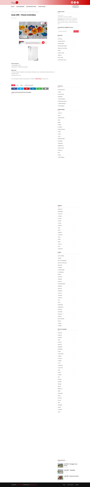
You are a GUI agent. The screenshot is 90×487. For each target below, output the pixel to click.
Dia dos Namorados (62, 45)
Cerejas (59, 360)
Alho (59, 339)
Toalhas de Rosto (62, 103)
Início (64, 484)
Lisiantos (60, 297)
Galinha (60, 225)
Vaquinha (60, 248)
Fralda (59, 92)
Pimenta (60, 398)
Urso (59, 246)
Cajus (59, 351)
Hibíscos (60, 288)
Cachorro (60, 213)
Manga (59, 384)
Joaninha (60, 234)
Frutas (59, 134)
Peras (59, 395)
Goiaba (59, 374)
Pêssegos (60, 405)
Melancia (60, 388)
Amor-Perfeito (61, 255)
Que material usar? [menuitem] (31, 6)
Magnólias (60, 304)
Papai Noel (60, 143)
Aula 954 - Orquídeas (69, 470)
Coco (59, 363)
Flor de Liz (60, 276)
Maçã (59, 386)
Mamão (60, 381)
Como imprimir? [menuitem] (20, 6)
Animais (60, 113)
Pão (59, 152)
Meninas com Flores (62, 48)
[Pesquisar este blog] (65, 31)
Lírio (59, 300)
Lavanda (60, 295)
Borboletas (60, 211)
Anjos (59, 115)
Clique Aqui (38, 78)
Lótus (59, 302)
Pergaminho (60, 145)
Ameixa (59, 342)
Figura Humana (61, 129)
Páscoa (59, 55)
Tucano (60, 244)
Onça (59, 237)
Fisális (59, 372)
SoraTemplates (19, 484)
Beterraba (60, 349)
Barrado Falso (61, 117)
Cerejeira (60, 267)
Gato (59, 230)
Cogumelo (60, 365)
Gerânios (60, 279)
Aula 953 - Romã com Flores (71, 476)
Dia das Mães (61, 43)
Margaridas (60, 307)
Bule (59, 120)
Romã (59, 407)
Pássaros (60, 150)
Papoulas (60, 314)
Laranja (59, 379)
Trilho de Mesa (61, 105)
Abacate (60, 332)
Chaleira (60, 127)
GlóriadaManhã (61, 283)
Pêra (59, 402)
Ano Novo (60, 38)
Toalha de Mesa (61, 99)
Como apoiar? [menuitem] (42, 6)
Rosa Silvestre (61, 318)
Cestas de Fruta (61, 41)
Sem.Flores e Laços (62, 59)
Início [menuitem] (12, 6)
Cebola (59, 356)
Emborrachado (61, 89)
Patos (59, 239)
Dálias (59, 274)
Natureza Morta (61, 138)
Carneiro (60, 216)
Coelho (59, 220)
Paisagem (60, 141)
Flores (21, 85)
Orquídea (60, 311)
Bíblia (59, 122)
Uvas (59, 412)
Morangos (60, 393)
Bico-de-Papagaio (62, 260)
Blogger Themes (33, 484)
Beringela (60, 346)
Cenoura (60, 358)
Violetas (60, 325)
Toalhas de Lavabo (22, 11)
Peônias (60, 316)
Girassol (60, 281)
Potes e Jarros (61, 52)
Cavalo (59, 218)
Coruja (59, 223)
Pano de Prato (61, 94)
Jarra (59, 136)
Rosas (59, 155)
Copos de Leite (61, 269)
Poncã (59, 400)
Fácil (17, 85)
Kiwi (59, 377)
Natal (59, 50)
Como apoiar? (70, 484)
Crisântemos (61, 272)
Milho (59, 391)
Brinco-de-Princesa (62, 262)
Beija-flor (60, 209)
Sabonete (60, 96)
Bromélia (60, 265)
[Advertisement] (74, 73)
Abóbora (60, 337)
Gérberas (60, 286)
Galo (59, 227)
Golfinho (60, 232)
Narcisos (60, 309)
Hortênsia (60, 290)
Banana (60, 344)
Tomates (60, 409)
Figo (59, 370)
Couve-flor (60, 367)
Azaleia (59, 258)
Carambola (60, 353)
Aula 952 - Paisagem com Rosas (70, 464)
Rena (59, 241)
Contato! (77, 484)
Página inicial (14, 11)
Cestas (59, 124)
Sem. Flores (60, 57)
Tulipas (59, 323)
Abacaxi (60, 335)
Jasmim (60, 293)
